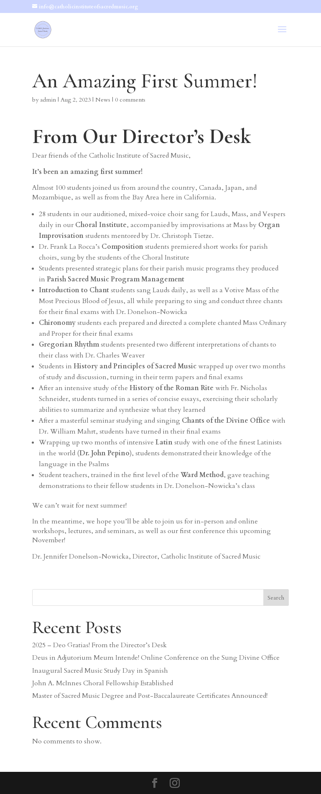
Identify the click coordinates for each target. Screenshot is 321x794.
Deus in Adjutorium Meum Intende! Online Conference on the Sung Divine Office (156, 657)
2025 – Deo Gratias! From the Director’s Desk (99, 645)
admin (48, 100)
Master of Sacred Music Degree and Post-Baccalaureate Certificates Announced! (150, 695)
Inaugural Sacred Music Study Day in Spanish (100, 670)
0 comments (130, 100)
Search (276, 598)
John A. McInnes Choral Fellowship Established (102, 683)
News (102, 100)
